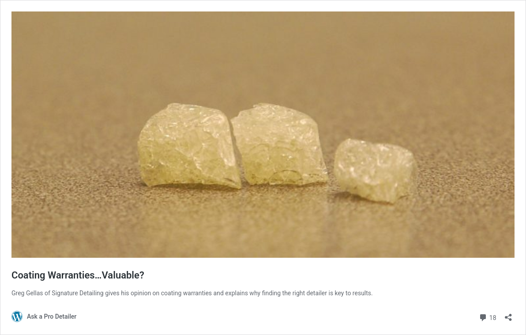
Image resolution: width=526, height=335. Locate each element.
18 (487, 316)
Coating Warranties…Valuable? (77, 275)
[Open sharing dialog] (508, 314)
